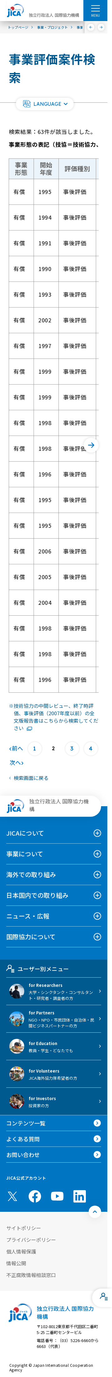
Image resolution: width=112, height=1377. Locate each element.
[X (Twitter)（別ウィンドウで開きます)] (12, 1196)
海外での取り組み (31, 874)
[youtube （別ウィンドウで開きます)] (57, 1196)
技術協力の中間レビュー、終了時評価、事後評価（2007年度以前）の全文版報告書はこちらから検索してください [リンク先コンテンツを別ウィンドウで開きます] (56, 717)
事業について (24, 853)
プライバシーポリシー (31, 1239)
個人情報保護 (21, 1251)
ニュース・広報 (27, 915)
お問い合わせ (23, 1155)
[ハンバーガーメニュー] (95, 8)
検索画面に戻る (31, 777)
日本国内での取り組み (37, 895)
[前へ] (91, 27)
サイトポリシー (23, 1228)
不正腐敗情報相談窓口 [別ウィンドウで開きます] (31, 1275)
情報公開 (16, 1263)
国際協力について (31, 936)
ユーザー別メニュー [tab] (37, 969)
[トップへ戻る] (95, 1212)
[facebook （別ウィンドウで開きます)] (35, 1196)
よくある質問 (23, 1139)
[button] (45, 104)
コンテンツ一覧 (25, 1123)
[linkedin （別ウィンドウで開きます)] (79, 1196)
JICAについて (25, 832)
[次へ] (101, 27)
